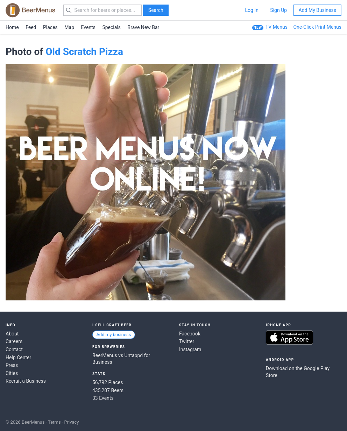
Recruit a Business (26, 381)
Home (12, 27)
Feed (31, 27)
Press (12, 365)
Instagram (190, 349)
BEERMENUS (30, 10)
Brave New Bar (144, 27)
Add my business (113, 334)
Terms (54, 422)
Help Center (18, 357)
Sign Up (278, 10)
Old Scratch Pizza (84, 51)
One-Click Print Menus (317, 27)
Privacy (71, 422)
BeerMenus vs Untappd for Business (121, 359)
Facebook (189, 333)
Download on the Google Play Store (298, 372)
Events (88, 27)
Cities (12, 373)
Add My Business (317, 10)
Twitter (186, 341)
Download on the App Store (289, 338)
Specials (111, 27)
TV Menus (276, 27)
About (12, 333)
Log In (251, 10)
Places (50, 27)
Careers (14, 341)
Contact (14, 349)
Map (69, 27)
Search (155, 10)
